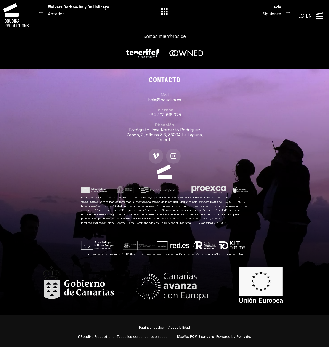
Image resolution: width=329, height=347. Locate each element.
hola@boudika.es (164, 100)
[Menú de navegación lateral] (320, 15)
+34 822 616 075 (164, 115)
